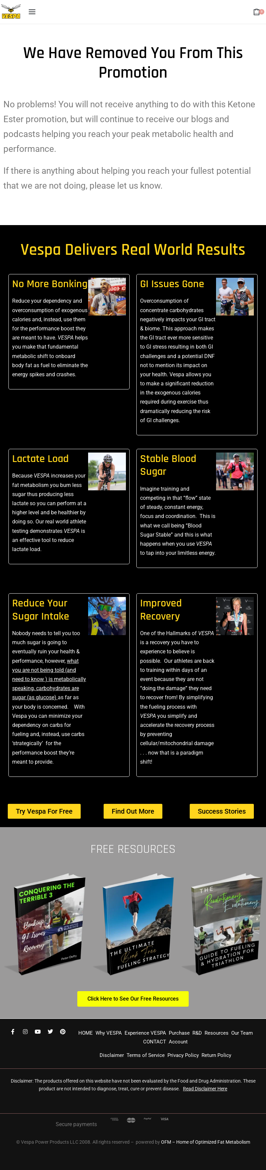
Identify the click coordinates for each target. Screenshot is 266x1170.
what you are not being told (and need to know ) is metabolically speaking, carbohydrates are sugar (49, 679)
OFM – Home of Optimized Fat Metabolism (205, 1142)
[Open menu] (32, 12)
